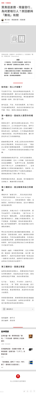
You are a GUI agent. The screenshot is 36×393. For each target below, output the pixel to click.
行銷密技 (8, 3)
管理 (2, 3)
